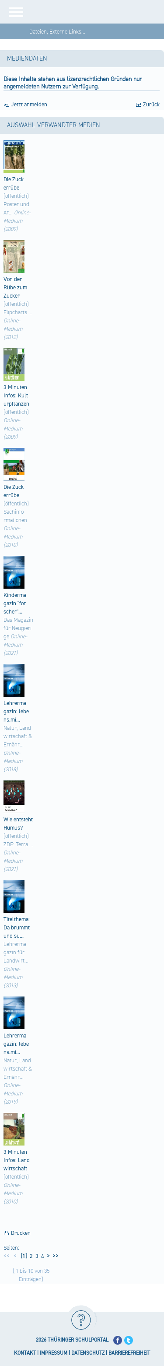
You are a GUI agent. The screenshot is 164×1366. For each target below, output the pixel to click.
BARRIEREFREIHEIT (129, 1353)
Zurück (151, 104)
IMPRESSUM (53, 1353)
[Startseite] (97, 12)
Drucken (21, 1233)
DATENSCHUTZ (88, 1353)
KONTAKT (25, 1353)
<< (6, 1256)
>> (54, 1256)
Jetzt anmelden (29, 104)
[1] (23, 1256)
